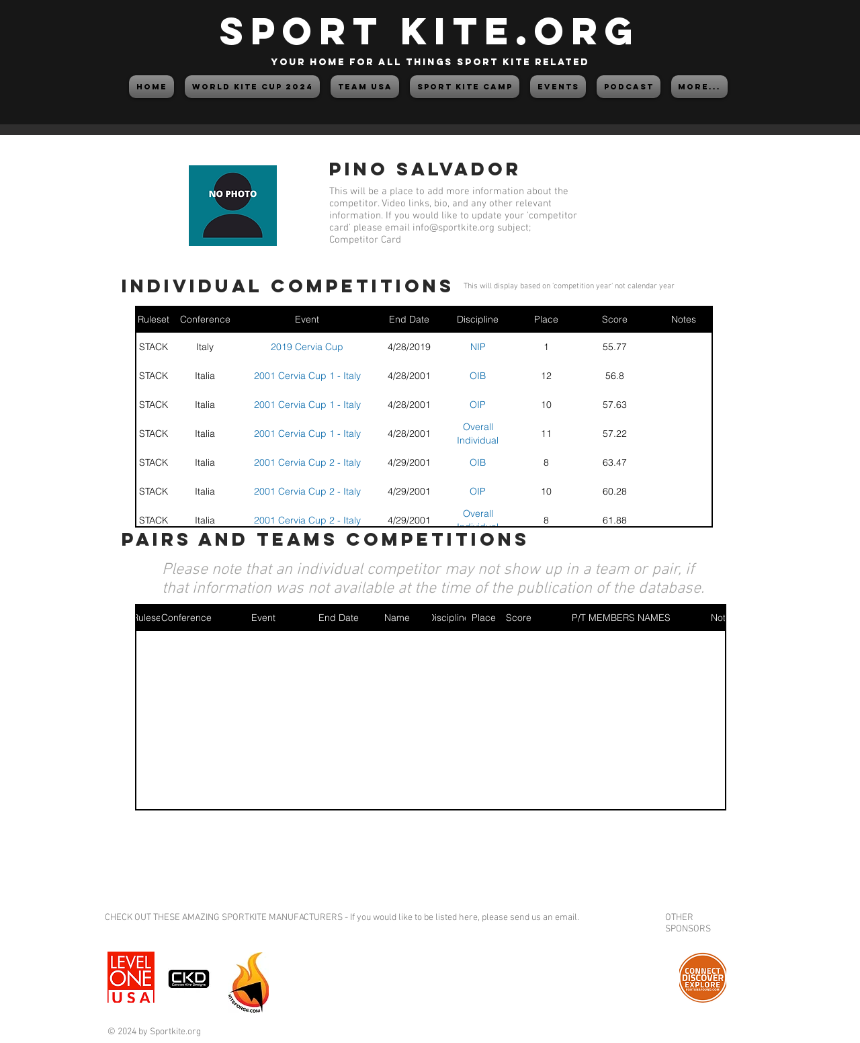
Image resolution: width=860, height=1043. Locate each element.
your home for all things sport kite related (430, 62)
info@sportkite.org (453, 228)
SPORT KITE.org (430, 30)
